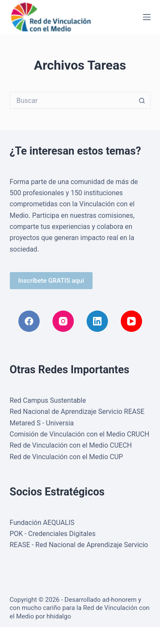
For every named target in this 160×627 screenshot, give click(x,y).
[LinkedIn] (97, 321)
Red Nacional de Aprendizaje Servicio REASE (77, 411)
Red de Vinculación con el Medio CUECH (71, 445)
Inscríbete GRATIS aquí (51, 280)
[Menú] (147, 17)
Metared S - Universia (42, 423)
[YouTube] (131, 321)
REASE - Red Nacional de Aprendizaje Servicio (79, 545)
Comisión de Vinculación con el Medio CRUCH (80, 434)
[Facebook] (29, 321)
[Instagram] (63, 321)
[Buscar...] (72, 100)
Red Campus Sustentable (48, 400)
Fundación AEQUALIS (42, 523)
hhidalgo (59, 616)
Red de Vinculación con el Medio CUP (66, 457)
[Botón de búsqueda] (142, 100)
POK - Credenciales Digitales (53, 534)
